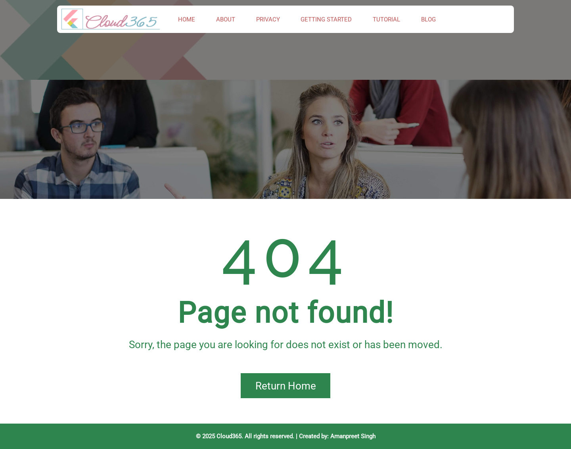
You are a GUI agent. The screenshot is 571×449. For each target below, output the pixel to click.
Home (186, 19)
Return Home (285, 386)
